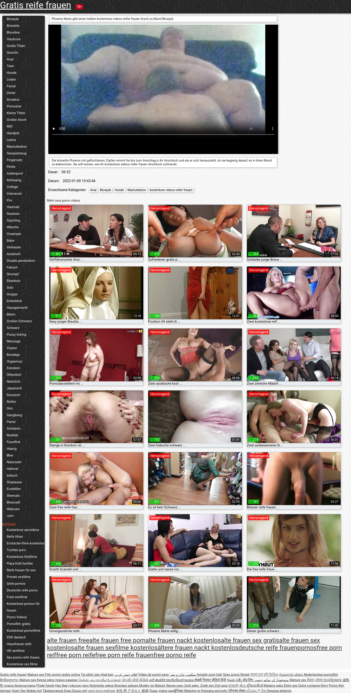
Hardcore (14, 39)
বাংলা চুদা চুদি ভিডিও (264, 675)
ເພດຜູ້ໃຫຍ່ (176, 691)
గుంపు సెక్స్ (234, 680)
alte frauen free (68, 640)
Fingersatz (14, 160)
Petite (11, 167)
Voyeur (12, 348)
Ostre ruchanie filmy (313, 686)
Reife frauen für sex (21, 570)
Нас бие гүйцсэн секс (72, 686)
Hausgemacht (17, 308)
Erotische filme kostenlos (25, 543)
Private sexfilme (18, 577)
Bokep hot (34, 691)
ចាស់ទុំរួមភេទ (333, 680)
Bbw (10, 455)
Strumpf (13, 274)
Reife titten (15, 537)
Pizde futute (45, 686)
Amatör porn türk (209, 675)
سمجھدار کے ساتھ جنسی (272, 680)
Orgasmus (14, 361)
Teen (10, 66)
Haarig (12, 449)
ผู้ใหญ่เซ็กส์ (255, 686)
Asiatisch (14, 254)
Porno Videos (17, 617)
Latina (11, 140)
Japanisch (14, 388)
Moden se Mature (152, 686)
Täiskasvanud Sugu (57, 691)
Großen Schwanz (19, 321)
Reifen (11, 402)
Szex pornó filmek (236, 675)
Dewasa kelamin (279, 691)
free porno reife (175, 655)
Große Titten (16, 46)
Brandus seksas (126, 686)
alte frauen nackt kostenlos (183, 640)
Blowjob (13, 19)
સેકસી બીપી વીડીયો (135, 680)
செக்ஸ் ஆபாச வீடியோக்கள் (99, 680)
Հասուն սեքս (291, 675)
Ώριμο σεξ (80, 691)
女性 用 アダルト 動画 (132, 691)
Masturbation (17, 147)
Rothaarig (14, 180)
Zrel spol (221, 686)
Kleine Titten (16, 113)
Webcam (13, 509)
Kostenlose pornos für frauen (23, 607)
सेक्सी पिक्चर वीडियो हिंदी (210, 680)
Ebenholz (13, 281)
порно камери (66, 680)
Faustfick (13, 442)
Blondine (13, 32)
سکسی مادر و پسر (183, 675)
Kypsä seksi (46, 680)
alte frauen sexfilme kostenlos (116, 647)
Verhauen (14, 247)
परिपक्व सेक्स (237, 691)
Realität (12, 435)
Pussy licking (16, 335)
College (12, 187)
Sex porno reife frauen (23, 657)
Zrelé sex (207, 686)
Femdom (13, 368)
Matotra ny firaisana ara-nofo (206, 691)
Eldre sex (291, 686)
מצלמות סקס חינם (101, 691)
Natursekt (14, 462)
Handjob (13, 133)
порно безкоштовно (20, 686)
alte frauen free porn (117, 640)
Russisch (13, 395)
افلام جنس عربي (125, 675)
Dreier (11, 93)
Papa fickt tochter (20, 563)
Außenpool (15, 173)
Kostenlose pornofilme (23, 631)
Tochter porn (16, 550)
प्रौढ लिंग (248, 680)
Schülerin (14, 428)
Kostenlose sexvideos (23, 530)
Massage (13, 341)
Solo (10, 288)
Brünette (13, 26)
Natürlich (13, 382)
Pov (9, 200)
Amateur (13, 100)
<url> (10, 516)
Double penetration (21, 261)
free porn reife (75, 655)
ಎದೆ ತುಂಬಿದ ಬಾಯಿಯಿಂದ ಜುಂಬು (172, 680)
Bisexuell (13, 502)
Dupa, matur (159, 691)
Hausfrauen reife (19, 644)
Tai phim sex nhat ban (97, 675)
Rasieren (13, 214)
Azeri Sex (19, 691)
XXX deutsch (16, 637)
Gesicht (12, 53)
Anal (10, 59)
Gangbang (14, 415)
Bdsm (11, 314)
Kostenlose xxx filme (22, 664)
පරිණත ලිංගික (256, 691)
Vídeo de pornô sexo (153, 675)
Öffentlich (14, 375)
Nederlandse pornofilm (321, 675)
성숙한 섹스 (237, 686)
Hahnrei (12, 469)
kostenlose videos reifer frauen (171, 190)
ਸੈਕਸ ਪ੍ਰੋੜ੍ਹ (315, 680)
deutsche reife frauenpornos (277, 647)
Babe (10, 241)
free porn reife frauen (124, 655)
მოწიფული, (9, 680)
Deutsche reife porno (22, 590)
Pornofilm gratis (18, 624)
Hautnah (13, 207)
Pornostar (14, 106)
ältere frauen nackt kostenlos (198, 647)
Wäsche (13, 227)
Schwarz (13, 328)
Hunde (12, 73)
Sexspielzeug (16, 153)
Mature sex (36, 675)
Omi (10, 408)
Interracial (14, 194)
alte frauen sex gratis (250, 640)
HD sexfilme (16, 651)
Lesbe (11, 79)
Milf (10, 126)
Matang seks (274, 686)
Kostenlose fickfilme (22, 557)
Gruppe (12, 294)
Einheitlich (14, 301)
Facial (11, 86)
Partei (11, 422)
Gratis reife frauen (35, 5)
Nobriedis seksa (102, 686)
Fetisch (12, 267)
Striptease (14, 482)
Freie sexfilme (17, 597)
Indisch (12, 475)
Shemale (13, 496)
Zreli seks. (192, 686)
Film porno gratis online (62, 675)
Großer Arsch (16, 120)
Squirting (13, 220)
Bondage (13, 355)
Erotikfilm (14, 489)
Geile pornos (16, 584)
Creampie (14, 234)
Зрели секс (175, 686)
